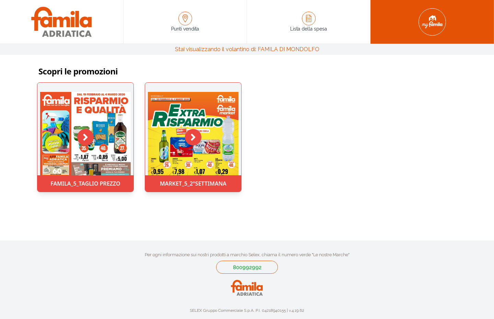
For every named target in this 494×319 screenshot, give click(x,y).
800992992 (247, 267)
